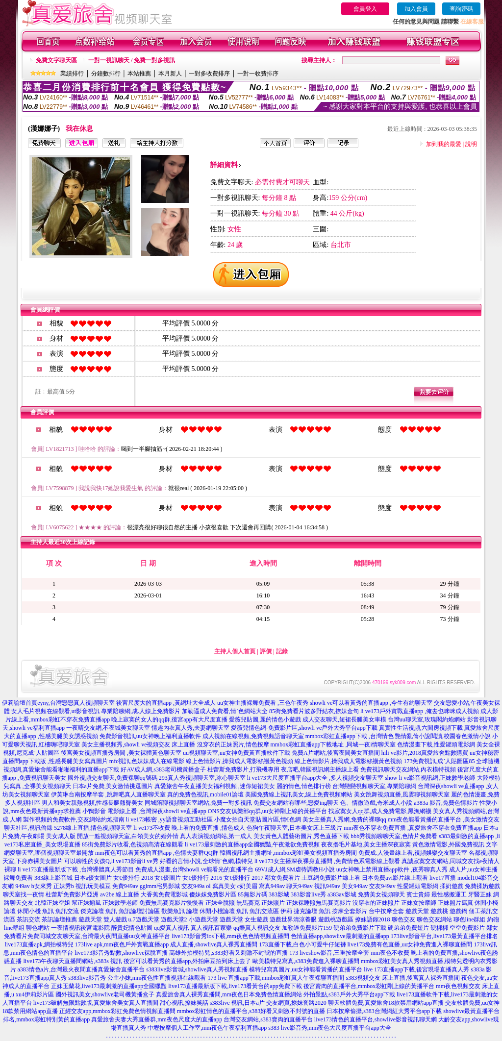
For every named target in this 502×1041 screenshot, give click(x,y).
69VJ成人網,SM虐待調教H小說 (294, 869)
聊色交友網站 (434, 919)
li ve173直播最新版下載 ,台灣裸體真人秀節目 (76, 869)
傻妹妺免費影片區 (212, 894)
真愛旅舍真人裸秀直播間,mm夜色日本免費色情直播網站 (229, 994)
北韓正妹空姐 (52, 902)
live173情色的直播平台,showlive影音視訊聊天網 (375, 1019)
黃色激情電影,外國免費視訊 (448, 844)
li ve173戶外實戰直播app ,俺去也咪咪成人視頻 (419, 711)
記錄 (282, 651)
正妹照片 (273, 902)
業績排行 (72, 73)
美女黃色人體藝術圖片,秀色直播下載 (301, 836)
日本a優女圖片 (93, 877)
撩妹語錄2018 (372, 919)
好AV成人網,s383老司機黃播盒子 (163, 769)
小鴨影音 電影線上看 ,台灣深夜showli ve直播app (144, 811)
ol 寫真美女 (220, 886)
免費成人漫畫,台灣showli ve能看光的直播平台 (194, 869)
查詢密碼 (461, 8)
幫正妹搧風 (86, 902)
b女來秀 (41, 886)
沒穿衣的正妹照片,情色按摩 (233, 744)
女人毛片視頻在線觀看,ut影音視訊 (55, 711)
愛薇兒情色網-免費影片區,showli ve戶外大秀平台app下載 (304, 727)
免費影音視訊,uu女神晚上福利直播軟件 (150, 736)
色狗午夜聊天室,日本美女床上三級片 (294, 827)
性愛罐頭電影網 (417, 886)
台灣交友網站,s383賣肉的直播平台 (268, 1019)
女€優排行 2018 (133, 877)
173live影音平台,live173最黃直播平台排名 (444, 936)
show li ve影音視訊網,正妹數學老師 (430, 777)
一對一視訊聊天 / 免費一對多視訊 (131, 60)
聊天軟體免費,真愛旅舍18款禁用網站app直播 (386, 1002)
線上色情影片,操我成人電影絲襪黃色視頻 (239, 761)
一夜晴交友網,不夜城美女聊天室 (108, 727)
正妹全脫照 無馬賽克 (232, 902)
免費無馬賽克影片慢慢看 (171, 902)
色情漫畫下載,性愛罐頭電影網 (436, 744)
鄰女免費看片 (282, 877)
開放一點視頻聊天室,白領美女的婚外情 (127, 836)
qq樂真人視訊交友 (256, 927)
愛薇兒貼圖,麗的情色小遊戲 (265, 719)
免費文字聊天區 (56, 60)
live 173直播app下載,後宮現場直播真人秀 (416, 969)
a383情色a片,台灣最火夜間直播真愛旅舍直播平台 (81, 969)
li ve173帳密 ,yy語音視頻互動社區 (169, 819)
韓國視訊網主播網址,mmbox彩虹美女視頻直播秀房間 (288, 852)
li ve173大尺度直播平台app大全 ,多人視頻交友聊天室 (315, 777)
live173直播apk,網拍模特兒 (39, 944)
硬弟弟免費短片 (408, 927)
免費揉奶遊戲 (482, 886)
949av (22, 886)
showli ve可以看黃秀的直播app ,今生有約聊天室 (371, 702)
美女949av (355, 886)
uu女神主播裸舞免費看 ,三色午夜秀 (262, 702)
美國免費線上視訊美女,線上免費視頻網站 (298, 794)
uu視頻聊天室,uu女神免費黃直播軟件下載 (236, 752)
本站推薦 (139, 73)
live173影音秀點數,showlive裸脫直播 (121, 952)
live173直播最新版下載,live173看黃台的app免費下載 (234, 986)
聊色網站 (38, 927)
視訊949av (327, 886)
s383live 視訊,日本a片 (237, 1002)
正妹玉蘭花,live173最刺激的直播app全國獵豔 (109, 986)
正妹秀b (63, 886)
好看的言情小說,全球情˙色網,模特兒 (206, 861)
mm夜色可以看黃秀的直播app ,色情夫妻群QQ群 (156, 852)
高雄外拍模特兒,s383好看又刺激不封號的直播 (228, 952)
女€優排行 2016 (202, 877)
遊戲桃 (439, 911)
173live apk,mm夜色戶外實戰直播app (122, 944)
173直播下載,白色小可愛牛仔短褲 (302, 944)
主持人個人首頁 (234, 651)
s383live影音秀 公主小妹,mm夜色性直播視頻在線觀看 (137, 977)
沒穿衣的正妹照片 (376, 902)
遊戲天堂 (417, 911)
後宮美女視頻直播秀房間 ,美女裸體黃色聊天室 (121, 752)
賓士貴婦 (418, 894)
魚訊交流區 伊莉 (271, 911)
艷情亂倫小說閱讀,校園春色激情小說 (443, 736)
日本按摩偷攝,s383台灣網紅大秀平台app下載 (384, 1011)
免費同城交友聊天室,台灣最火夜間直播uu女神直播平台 (98, 936)
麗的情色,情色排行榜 (303, 786)
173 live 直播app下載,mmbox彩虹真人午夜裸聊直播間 (276, 977)
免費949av (125, 886)
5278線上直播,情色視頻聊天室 (93, 827)
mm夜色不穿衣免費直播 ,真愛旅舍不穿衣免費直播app (413, 827)
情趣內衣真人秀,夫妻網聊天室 (190, 727)
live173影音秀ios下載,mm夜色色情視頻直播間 (230, 936)
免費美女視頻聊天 (381, 894)
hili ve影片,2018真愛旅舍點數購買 (424, 752)
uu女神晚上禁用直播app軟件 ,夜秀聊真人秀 (392, 869)
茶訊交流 (28, 919)
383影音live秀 (308, 894)
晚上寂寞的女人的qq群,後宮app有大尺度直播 (169, 719)
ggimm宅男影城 (160, 886)
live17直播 (442, 877)
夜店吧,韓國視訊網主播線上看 (320, 769)
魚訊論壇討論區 (139, 911)
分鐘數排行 (106, 73)
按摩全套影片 (349, 911)
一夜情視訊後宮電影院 (80, 927)
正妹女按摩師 (418, 902)
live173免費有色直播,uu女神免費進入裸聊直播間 (410, 944)
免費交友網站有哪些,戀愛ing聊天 (296, 802)
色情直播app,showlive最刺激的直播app (340, 936)
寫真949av (272, 886)
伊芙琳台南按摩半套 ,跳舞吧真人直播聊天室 (108, 794)
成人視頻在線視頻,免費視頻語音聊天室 (253, 736)
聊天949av (299, 886)
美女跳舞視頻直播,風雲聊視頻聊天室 (402, 794)
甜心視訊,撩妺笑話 (184, 1002)
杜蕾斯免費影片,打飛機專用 (243, 769)
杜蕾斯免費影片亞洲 (72, 894)
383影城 (279, 894)
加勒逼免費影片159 (307, 927)
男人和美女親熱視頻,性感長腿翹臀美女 (92, 802)
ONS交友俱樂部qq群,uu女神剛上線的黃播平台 (267, 811)
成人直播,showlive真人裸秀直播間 (213, 944)
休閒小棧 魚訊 (35, 911)
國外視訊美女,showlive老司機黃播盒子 (104, 994)
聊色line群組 (469, 919)
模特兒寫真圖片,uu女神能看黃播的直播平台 (305, 969)
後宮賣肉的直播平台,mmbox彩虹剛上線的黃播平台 (369, 986)
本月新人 (170, 73)
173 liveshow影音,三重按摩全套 (329, 952)
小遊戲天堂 (203, 919)
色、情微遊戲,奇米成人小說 (376, 802)
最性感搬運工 (449, 894)
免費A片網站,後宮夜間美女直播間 (336, 752)
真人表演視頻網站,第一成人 (216, 836)
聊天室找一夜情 (23, 894)
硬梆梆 (439, 927)
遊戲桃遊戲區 (335, 919)
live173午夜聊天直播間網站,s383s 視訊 (72, 961)
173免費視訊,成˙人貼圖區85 (439, 761)
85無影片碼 (252, 894)
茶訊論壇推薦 (59, 919)
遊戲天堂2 (174, 919)
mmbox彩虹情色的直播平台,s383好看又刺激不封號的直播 (251, 1011)
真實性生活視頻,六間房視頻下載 (421, 727)
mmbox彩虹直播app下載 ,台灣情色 (349, 736)
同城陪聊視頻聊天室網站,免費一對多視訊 (198, 802)
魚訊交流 (67, 911)
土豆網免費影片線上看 (330, 877)
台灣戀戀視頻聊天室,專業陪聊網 (374, 786)
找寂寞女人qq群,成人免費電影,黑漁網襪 (379, 811)
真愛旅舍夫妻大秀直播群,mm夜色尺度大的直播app (156, 1019)
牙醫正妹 (480, 894)
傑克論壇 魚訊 (98, 911)
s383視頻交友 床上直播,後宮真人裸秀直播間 (403, 977)
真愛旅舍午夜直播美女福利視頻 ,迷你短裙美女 (214, 786)
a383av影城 (341, 894)
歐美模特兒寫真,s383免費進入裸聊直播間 (305, 961)
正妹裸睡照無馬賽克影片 (318, 902)
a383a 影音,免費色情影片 (446, 802)
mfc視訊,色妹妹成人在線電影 (147, 761)
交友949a (192, 886)
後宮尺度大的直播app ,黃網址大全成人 (166, 702)
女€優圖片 (167, 877)
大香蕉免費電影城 (164, 894)
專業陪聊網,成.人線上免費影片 (140, 711)
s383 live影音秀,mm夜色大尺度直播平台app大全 (329, 1027)
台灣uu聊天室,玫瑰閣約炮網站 (427, 719)
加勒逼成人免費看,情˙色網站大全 (225, 711)
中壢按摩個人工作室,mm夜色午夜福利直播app (207, 1027)
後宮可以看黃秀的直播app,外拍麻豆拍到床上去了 (187, 961)
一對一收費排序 (257, 73)
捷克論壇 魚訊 (312, 911)
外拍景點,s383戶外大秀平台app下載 (349, 994)
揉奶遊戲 (451, 886)
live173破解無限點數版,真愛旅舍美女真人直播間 (95, 1002)
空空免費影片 (467, 927)
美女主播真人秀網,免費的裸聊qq (344, 819)
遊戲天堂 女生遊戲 (244, 919)
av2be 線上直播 (119, 894)
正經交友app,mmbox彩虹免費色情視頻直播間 (117, 1011)
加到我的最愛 (443, 144)
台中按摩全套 (386, 911)
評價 (266, 651)
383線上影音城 (53, 877)
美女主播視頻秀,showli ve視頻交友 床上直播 (138, 744)
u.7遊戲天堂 (143, 919)
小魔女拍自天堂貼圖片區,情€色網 (257, 819)
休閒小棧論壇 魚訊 (224, 911)
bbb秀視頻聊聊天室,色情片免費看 (394, 836)
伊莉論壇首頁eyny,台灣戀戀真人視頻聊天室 (58, 702)
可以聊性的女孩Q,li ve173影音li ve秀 (111, 861)
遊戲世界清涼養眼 (293, 919)
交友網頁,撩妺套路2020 (296, 1002)
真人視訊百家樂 (211, 927)
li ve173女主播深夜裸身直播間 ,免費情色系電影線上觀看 (327, 861)
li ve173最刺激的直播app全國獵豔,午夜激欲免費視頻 (252, 844)
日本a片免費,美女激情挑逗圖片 (113, 786)
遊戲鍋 (458, 911)
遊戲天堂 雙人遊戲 (102, 919)
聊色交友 (403, 919)
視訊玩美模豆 (93, 886)
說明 (471, 144)
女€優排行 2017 (243, 877)
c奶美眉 (247, 886)
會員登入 (365, 8)
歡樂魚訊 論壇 (179, 911)
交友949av (382, 886)
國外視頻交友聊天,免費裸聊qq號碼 (112, 777)
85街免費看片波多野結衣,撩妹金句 (314, 711)
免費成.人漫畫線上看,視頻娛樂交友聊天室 (412, 852)
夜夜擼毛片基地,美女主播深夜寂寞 (366, 844)
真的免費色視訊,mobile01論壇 (205, 794)
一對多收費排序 (209, 73)
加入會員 (416, 8)
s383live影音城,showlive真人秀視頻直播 (197, 969)
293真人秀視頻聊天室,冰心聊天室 (202, 777)
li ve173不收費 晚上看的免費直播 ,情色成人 (189, 827)
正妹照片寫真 (455, 902)
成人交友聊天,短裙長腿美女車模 (344, 719)
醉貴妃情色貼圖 (131, 927)
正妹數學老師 (120, 902)
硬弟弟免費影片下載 (359, 927)
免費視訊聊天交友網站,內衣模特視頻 (408, 769)
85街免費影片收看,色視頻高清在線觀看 (132, 844)
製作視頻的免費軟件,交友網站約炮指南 (74, 819)
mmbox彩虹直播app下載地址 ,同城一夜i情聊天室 (333, 744)
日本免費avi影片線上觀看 (395, 877)
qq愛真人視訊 (171, 927)
